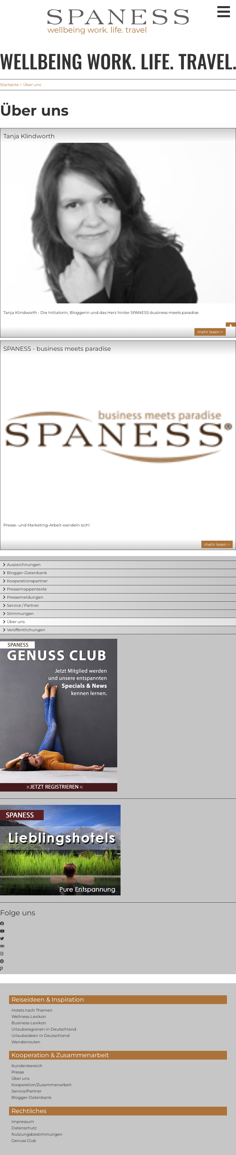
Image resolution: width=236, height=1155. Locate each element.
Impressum (22, 1121)
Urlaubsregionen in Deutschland (43, 1029)
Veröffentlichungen (26, 629)
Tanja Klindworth (29, 136)
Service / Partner (23, 605)
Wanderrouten (25, 1041)
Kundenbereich (26, 1065)
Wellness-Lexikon (28, 1016)
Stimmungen (20, 613)
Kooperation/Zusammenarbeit (41, 1084)
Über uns (16, 621)
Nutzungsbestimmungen (36, 1134)
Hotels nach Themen (31, 1010)
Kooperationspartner (27, 580)
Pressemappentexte (27, 589)
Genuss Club (23, 1140)
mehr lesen (208, 331)
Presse (17, 1072)
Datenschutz (24, 1127)
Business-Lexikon (28, 1022)
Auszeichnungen (24, 564)
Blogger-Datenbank (27, 572)
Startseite (9, 84)
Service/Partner (26, 1091)
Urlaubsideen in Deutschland (40, 1035)
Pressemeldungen (25, 597)
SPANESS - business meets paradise (57, 348)
